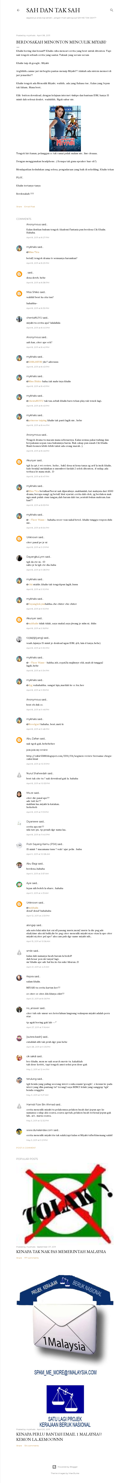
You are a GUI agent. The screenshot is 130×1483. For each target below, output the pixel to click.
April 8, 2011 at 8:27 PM (37, 237)
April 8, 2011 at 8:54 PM (37, 527)
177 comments (31, 1258)
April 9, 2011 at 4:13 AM (37, 893)
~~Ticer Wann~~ (37, 519)
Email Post (29, 206)
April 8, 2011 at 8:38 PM (37, 282)
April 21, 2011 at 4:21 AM (37, 967)
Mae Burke (74, 1473)
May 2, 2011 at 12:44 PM (37, 1069)
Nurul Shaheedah (36, 773)
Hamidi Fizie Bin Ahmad (40, 1104)
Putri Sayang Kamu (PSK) (41, 844)
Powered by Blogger (65, 1467)
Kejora (30, 976)
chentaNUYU (34, 317)
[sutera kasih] (34, 1036)
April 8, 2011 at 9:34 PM (37, 670)
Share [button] (19, 206)
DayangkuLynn (35, 556)
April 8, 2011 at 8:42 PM (37, 347)
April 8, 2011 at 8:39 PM (37, 308)
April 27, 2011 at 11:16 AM (37, 1027)
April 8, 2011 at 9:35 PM (37, 690)
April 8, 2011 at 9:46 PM (37, 709)
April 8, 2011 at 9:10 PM (37, 589)
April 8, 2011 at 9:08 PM (37, 569)
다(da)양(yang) (34, 637)
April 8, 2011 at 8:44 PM (37, 425)
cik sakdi (31, 1056)
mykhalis (31, 247)
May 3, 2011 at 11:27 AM (37, 1095)
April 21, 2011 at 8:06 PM (38, 998)
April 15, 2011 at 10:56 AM (38, 941)
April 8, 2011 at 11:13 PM (37, 812)
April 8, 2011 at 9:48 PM (37, 729)
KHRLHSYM (35, 361)
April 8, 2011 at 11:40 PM (38, 834)
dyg (30, 685)
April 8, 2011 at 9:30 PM (37, 648)
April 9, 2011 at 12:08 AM (38, 854)
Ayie (28, 883)
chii (30, 584)
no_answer (32, 1008)
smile (29, 950)
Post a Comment (26, 1147)
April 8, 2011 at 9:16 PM (37, 628)
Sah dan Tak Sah (53, 10)
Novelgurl (34, 724)
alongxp (31, 925)
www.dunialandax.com (39, 1130)
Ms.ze (29, 792)
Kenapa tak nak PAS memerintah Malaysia (61, 1251)
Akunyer (31, 460)
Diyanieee (32, 821)
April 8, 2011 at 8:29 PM (37, 263)
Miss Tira (33, 252)
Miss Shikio (32, 292)
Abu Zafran (32, 738)
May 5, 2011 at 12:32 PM (37, 1120)
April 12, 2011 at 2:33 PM (37, 915)
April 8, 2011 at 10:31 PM (37, 764)
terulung (31, 1078)
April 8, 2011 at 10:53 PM (38, 783)
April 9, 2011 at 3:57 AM (37, 873)
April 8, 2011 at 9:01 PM (37, 547)
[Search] (112, 9)
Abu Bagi (31, 863)
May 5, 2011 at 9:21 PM (37, 1140)
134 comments (31, 1445)
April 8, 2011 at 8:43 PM (37, 366)
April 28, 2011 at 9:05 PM (38, 1046)
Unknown (32, 537)
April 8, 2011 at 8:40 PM (38, 327)
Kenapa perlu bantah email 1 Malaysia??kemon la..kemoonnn (59, 1436)
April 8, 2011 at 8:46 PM (37, 451)
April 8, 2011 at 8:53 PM (37, 505)
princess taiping (37, 420)
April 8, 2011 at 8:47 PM (37, 476)
